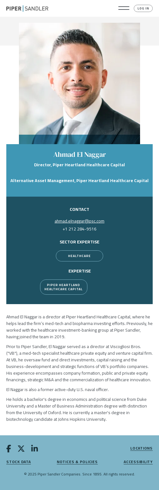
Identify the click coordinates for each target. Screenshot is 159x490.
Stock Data (18, 462)
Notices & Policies (77, 462)
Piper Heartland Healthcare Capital (63, 287)
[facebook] (8, 450)
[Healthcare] (79, 255)
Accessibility (138, 462)
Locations (141, 448)
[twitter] (21, 450)
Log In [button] (143, 8)
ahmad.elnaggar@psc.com (79, 221)
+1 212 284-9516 (79, 229)
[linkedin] (34, 450)
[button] (123, 8)
